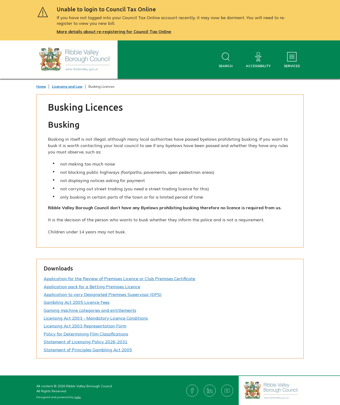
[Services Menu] (292, 60)
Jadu (77, 397)
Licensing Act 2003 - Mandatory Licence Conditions (96, 318)
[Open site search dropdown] (225, 60)
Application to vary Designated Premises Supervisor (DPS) (103, 294)
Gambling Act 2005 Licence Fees (77, 302)
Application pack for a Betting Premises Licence (92, 286)
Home (41, 86)
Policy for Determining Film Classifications (86, 334)
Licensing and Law (67, 86)
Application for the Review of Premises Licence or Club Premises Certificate (119, 278)
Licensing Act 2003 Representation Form (85, 326)
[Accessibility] (258, 60)
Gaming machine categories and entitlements (90, 310)
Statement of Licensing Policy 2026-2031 (86, 341)
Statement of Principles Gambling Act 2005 (88, 350)
